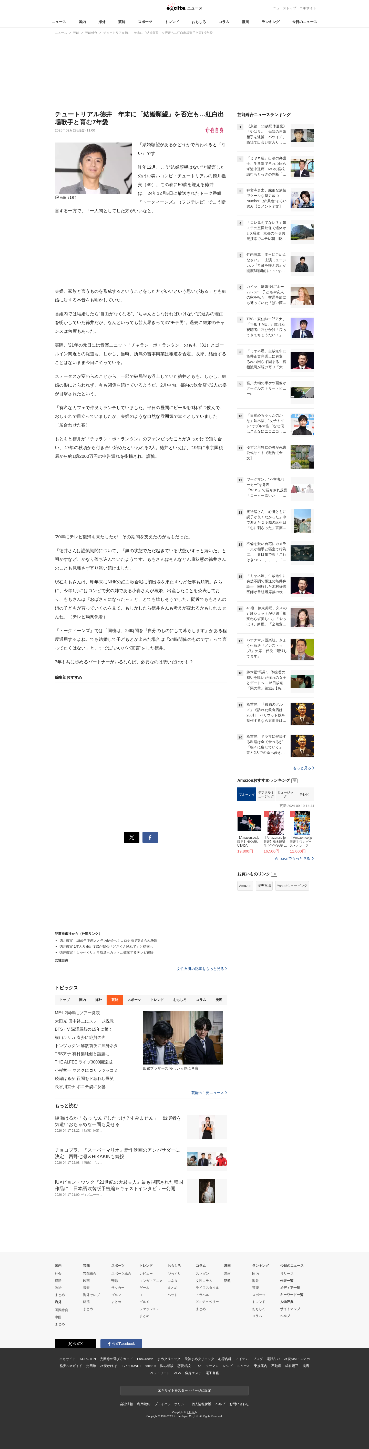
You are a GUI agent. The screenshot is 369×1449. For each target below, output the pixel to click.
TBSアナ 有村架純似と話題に (82, 1054)
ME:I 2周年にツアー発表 (77, 1013)
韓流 (86, 1302)
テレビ (304, 794)
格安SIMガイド (71, 1366)
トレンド (172, 22)
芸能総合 (89, 1273)
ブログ (258, 1359)
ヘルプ (285, 1316)
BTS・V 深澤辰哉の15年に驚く (84, 1029)
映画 (86, 1281)
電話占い (273, 1359)
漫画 (245, 22)
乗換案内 (260, 1366)
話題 (227, 1281)
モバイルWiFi (130, 1366)
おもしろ (199, 22)
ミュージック (285, 794)
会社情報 (126, 1404)
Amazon (245, 886)
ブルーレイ (247, 794)
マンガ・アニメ (151, 1281)
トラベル (202, 1295)
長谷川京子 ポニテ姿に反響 (80, 1087)
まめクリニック (168, 1359)
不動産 (276, 1366)
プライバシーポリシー (171, 1404)
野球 (114, 1281)
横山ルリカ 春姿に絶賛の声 (80, 1037)
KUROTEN (88, 1359)
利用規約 (143, 1404)
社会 (58, 1273)
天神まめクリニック (199, 1359)
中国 (58, 1317)
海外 (102, 22)
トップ (64, 1000)
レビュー (146, 1273)
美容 (306, 1366)
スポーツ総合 (121, 1273)
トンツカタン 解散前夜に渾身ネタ (86, 1045)
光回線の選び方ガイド (116, 1359)
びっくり (174, 1273)
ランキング (271, 22)
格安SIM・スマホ (297, 1359)
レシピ (228, 1366)
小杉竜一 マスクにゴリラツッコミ (86, 1070)
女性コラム (204, 1281)
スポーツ (145, 22)
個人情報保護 (201, 1404)
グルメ (144, 1302)
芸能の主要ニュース (209, 1093)
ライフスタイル (207, 1288)
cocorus (150, 1366)
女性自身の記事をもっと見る (202, 969)
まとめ (60, 1295)
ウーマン (212, 1366)
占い (198, 1366)
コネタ (173, 1281)
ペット (173, 1295)
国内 (82, 22)
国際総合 (61, 1310)
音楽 (86, 1288)
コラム (224, 22)
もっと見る (303, 768)
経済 (58, 1281)
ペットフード (160, 1373)
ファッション (149, 1309)
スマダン (202, 1273)
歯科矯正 (291, 1366)
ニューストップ (284, 8)
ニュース (59, 22)
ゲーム (144, 1288)
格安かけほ (108, 1366)
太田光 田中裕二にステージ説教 (84, 1021)
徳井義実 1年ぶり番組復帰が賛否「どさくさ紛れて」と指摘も (106, 946)
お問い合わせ (239, 1404)
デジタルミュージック (266, 794)
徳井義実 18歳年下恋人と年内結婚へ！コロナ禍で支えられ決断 (108, 941)
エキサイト (308, 8)
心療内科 (224, 1359)
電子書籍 (212, 1373)
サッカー (118, 1288)
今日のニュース (304, 22)
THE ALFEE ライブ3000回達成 (83, 1062)
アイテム (242, 1359)
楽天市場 (264, 886)
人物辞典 (286, 1302)
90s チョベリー (207, 1302)
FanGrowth (145, 1359)
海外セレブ (91, 1295)
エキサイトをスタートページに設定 (184, 1390)
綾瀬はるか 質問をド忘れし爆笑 (84, 1078)
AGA (177, 1373)
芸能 (121, 22)
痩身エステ (193, 1373)
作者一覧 (286, 1281)
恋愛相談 (183, 1366)
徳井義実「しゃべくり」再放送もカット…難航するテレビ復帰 (106, 952)
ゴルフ (116, 1295)
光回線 (91, 1366)
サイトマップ (290, 1309)
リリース (287, 1273)
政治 (58, 1288)
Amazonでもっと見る (292, 858)
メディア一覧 (290, 1288)
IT (140, 1295)
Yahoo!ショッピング (292, 886)
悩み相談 (166, 1366)
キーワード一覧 (291, 1295)
